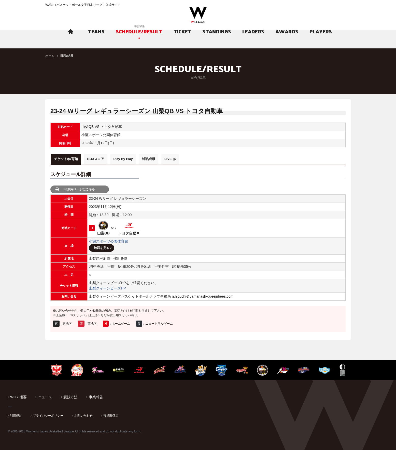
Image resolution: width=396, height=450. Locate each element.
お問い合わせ (83, 414)
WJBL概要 (18, 396)
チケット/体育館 (68, 159)
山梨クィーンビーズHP (107, 287)
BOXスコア (103, 159)
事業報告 (96, 396)
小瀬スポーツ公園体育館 (108, 240)
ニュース (45, 396)
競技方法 (70, 396)
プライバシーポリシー (48, 414)
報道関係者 (111, 414)
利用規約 (16, 414)
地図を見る (101, 246)
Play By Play (135, 159)
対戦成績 (165, 159)
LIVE (189, 159)
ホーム (49, 56)
